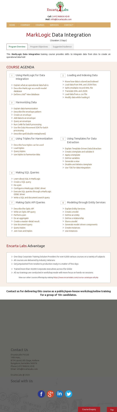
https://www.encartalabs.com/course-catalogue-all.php (75, 277)
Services (54, 25)
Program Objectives (39, 47)
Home (12, 25)
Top (112, 410)
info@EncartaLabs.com (61, 19)
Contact (68, 25)
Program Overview (17, 47)
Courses (40, 25)
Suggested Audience (62, 47)
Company (25, 25)
